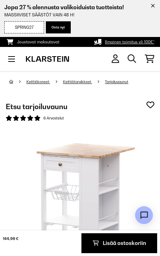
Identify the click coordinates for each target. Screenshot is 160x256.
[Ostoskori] (149, 59)
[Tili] (115, 59)
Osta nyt (58, 27)
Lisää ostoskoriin (119, 243)
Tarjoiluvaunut (116, 82)
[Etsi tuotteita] (132, 59)
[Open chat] (144, 215)
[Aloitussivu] (17, 82)
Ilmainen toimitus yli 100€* (129, 41)
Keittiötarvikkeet (77, 82)
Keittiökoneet (38, 82)
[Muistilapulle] (150, 105)
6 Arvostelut (53, 118)
